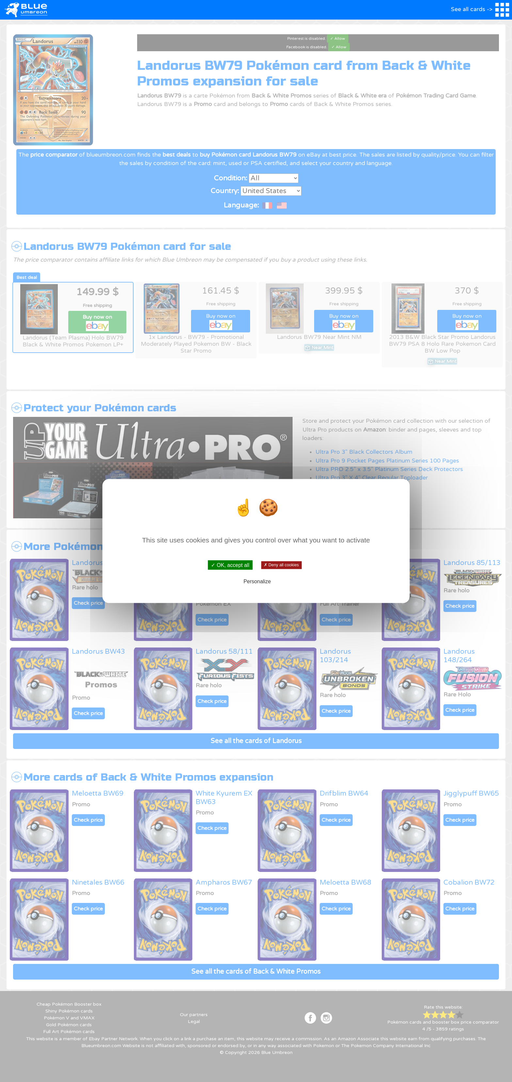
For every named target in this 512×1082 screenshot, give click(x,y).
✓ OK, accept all (230, 565)
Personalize (257, 581)
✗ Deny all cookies (281, 565)
